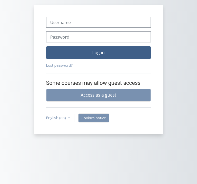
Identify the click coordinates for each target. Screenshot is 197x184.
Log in (98, 52)
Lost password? (59, 65)
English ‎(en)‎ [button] (56, 117)
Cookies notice (94, 118)
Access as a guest (98, 95)
